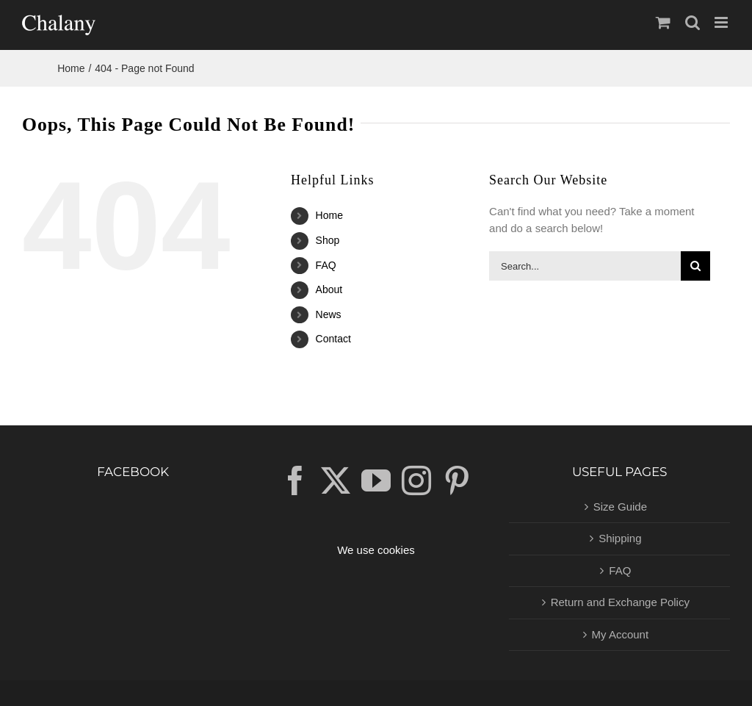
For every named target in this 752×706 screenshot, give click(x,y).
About (329, 289)
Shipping (620, 538)
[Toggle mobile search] (692, 22)
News (328, 314)
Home (329, 215)
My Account (620, 634)
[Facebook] (295, 480)
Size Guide (620, 506)
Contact (333, 339)
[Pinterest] (456, 480)
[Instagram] (416, 480)
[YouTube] (376, 480)
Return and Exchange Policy (620, 602)
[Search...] (585, 266)
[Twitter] (335, 480)
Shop (328, 240)
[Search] (695, 266)
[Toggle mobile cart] (663, 22)
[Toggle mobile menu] (722, 22)
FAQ (326, 265)
